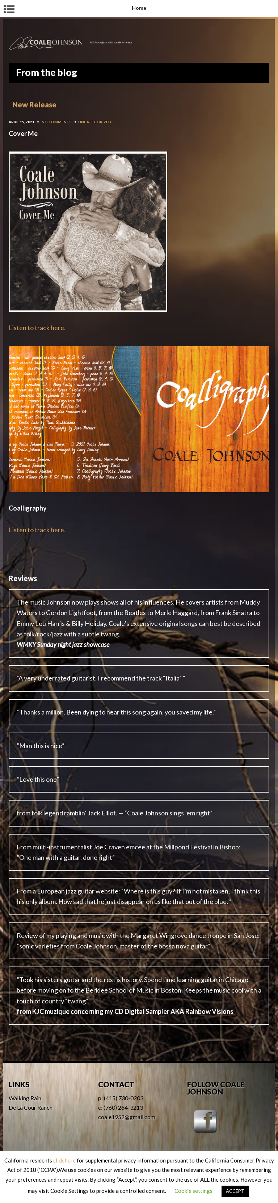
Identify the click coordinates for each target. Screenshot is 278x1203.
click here (64, 1160)
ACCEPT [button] (235, 1191)
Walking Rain (25, 1098)
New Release (34, 104)
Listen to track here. (37, 328)
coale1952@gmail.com (126, 1116)
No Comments (57, 122)
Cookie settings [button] (193, 1190)
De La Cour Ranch (30, 1107)
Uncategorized (94, 122)
